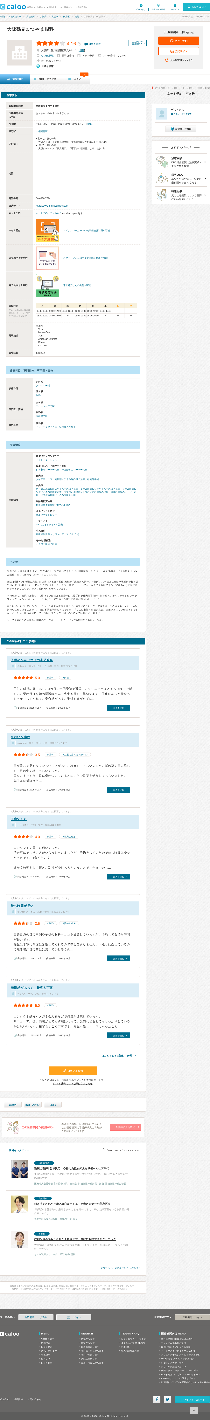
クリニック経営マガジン (173, 1366)
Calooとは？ (47, 1339)
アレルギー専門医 (45, 406)
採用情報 (18, 1399)
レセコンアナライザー (172, 1362)
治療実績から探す (90, 1347)
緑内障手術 (93, 479)
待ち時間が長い (22, 905)
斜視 (66, 677)
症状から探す (88, 1343)
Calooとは (140, 9)
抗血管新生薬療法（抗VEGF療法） (54, 505)
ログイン (175, 9)
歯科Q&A (46, 1358)
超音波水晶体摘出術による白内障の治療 (57, 489)
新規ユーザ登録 (158, 9)
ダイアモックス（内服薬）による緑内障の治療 (60, 479)
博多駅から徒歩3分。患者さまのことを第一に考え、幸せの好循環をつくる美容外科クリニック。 (70, 1208)
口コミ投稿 (46, 1362)
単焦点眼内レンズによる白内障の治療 (100, 489)
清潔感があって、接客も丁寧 (32, 987)
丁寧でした (19, 819)
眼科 (38, 395)
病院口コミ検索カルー (10, 16)
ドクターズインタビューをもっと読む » (119, 1267)
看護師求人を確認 (125, 1127)
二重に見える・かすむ (76, 754)
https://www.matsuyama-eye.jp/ (52, 205)
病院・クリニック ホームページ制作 (179, 1370)
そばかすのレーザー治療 (74, 469)
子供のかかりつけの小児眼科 (32, 660)
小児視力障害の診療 (46, 544)
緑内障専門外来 (67, 427)
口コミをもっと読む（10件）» (119, 1055)
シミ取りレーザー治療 (47, 469)
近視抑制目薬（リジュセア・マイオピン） (58, 534)
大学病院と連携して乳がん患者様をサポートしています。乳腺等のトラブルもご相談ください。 (70, 1243)
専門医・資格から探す (92, 1350)
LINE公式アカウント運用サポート (178, 1378)
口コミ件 (95, 44)
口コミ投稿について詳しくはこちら (73, 1083)
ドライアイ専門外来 (46, 427)
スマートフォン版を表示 (192, 1399)
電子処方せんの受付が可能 (77, 285)
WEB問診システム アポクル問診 (177, 1358)
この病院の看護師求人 (137, 42)
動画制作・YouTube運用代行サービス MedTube (185, 1382)
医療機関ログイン (192, 1317)
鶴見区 (66, 16)
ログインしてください (181, 114)
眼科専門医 (42, 416)
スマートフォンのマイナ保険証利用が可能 (85, 258)
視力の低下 (70, 836)
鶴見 (77, 16)
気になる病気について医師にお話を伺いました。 (179, 195)
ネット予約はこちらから (49, 213)
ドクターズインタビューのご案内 (178, 1350)
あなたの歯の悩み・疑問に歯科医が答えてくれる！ (179, 178)
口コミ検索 (46, 1347)
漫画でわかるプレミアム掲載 (175, 1347)
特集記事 (45, 1355)
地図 (81, 50)
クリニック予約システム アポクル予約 (180, 1355)
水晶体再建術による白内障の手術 (58, 495)
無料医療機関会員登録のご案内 (177, 1339)
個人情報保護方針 (130, 1350)
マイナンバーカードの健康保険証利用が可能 (86, 230)
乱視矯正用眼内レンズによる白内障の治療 (86, 492)
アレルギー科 (43, 385)
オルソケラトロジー (46, 515)
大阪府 (43, 16)
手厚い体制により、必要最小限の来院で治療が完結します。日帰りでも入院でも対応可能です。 (70, 1173)
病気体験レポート (50, 1350)
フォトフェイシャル (46, 459)
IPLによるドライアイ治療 (49, 524)
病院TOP (13, 1105)
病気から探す (88, 1339)
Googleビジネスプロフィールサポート (180, 1374)
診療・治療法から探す (92, 1362)
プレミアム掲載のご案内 (173, 1343)
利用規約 (125, 1347)
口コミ (53, 1105)
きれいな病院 (20, 737)
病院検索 (30, 16)
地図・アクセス (32, 1105)
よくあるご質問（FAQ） (133, 1343)
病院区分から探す (90, 1358)
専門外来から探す (90, 1355)
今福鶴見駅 (47, 55)
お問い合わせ (34, 1399)
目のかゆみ (70, 923)
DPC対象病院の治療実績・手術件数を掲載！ (179, 161)
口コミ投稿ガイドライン (133, 1339)
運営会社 (4, 1399)
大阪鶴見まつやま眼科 (30, 29)
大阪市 (55, 16)
